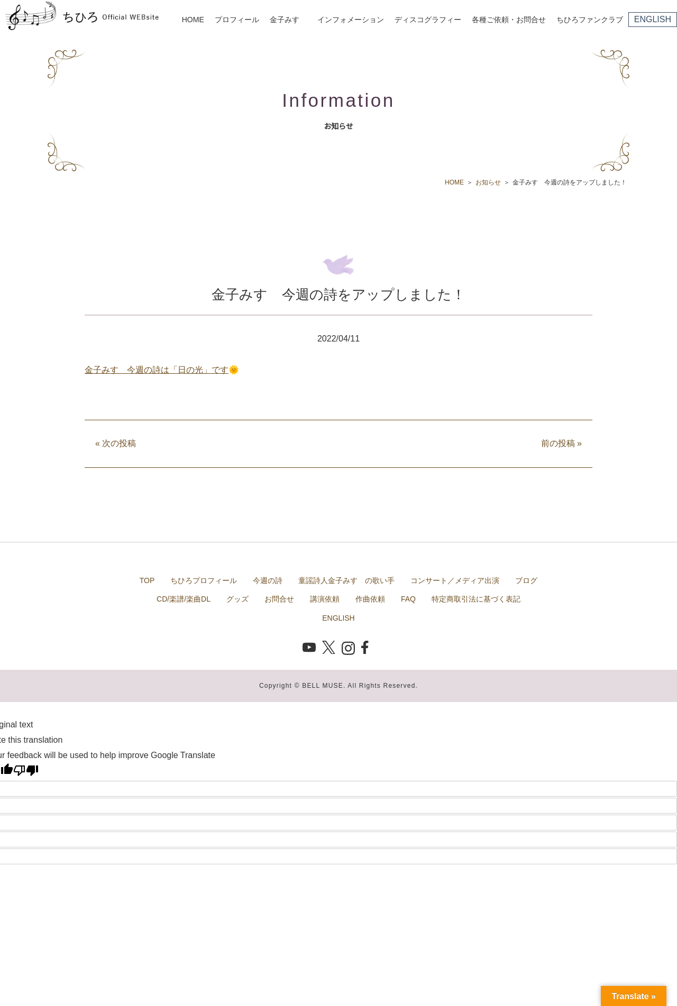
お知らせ (488, 182)
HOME (193, 19)
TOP (147, 580)
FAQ (408, 599)
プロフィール (237, 19)
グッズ (237, 599)
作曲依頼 (370, 599)
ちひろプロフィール (203, 580)
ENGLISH (652, 19)
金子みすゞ (288, 19)
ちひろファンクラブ (589, 19)
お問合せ (279, 599)
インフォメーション (350, 19)
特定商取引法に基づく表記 (476, 599)
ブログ (526, 580)
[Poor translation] (26, 770)
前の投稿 (561, 443)
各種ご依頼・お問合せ (509, 19)
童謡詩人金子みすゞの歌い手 (346, 580)
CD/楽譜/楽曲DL (184, 599)
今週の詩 (267, 580)
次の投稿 (115, 443)
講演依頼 (325, 599)
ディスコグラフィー (428, 19)
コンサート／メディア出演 (454, 580)
